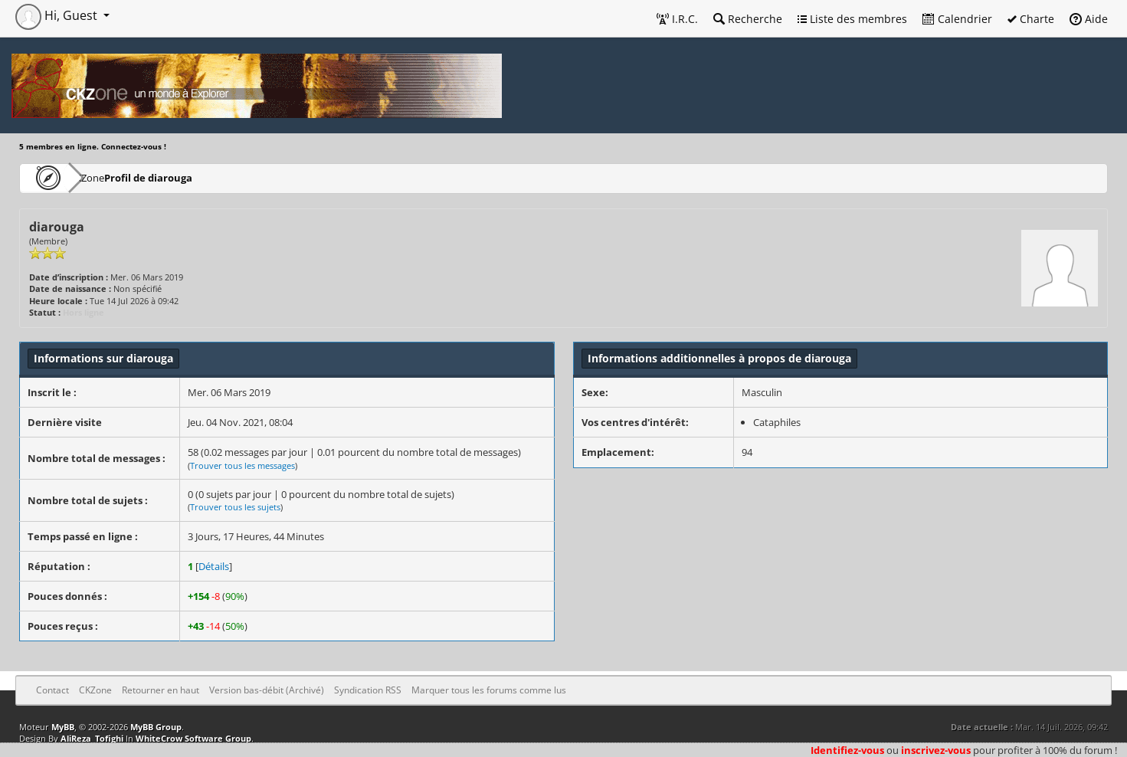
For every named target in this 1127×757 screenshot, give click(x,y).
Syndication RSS (367, 689)
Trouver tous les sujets (235, 507)
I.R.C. (677, 18)
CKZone (107, 177)
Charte (1030, 18)
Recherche (747, 18)
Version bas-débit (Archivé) (266, 689)
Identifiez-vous (847, 750)
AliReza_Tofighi (92, 738)
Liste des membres (852, 18)
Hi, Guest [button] (57, 15)
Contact (52, 689)
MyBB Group (156, 726)
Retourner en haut (160, 689)
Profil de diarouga (193, 177)
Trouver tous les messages (242, 465)
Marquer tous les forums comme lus (488, 689)
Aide (1089, 18)
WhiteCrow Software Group (193, 738)
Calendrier (957, 18)
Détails (213, 566)
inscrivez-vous (936, 750)
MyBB (62, 726)
